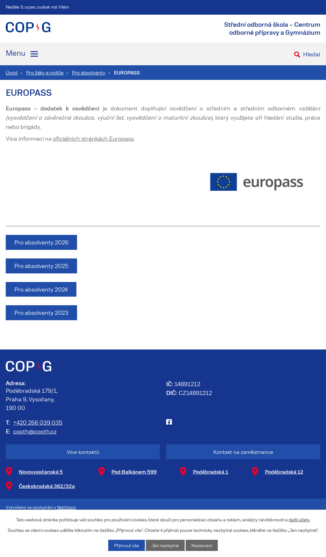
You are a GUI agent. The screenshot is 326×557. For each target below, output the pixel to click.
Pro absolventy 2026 (41, 242)
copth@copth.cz (34, 431)
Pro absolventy (88, 72)
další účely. (299, 519)
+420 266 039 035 (37, 422)
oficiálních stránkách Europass (93, 138)
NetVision (66, 507)
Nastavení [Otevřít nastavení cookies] (201, 545)
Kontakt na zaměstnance (243, 452)
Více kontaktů (83, 452)
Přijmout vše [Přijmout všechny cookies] (126, 545)
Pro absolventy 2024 (41, 289)
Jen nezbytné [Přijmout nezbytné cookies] (165, 545)
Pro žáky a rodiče (44, 72)
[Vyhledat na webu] (310, 54)
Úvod (12, 72)
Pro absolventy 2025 (41, 265)
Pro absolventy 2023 (41, 312)
